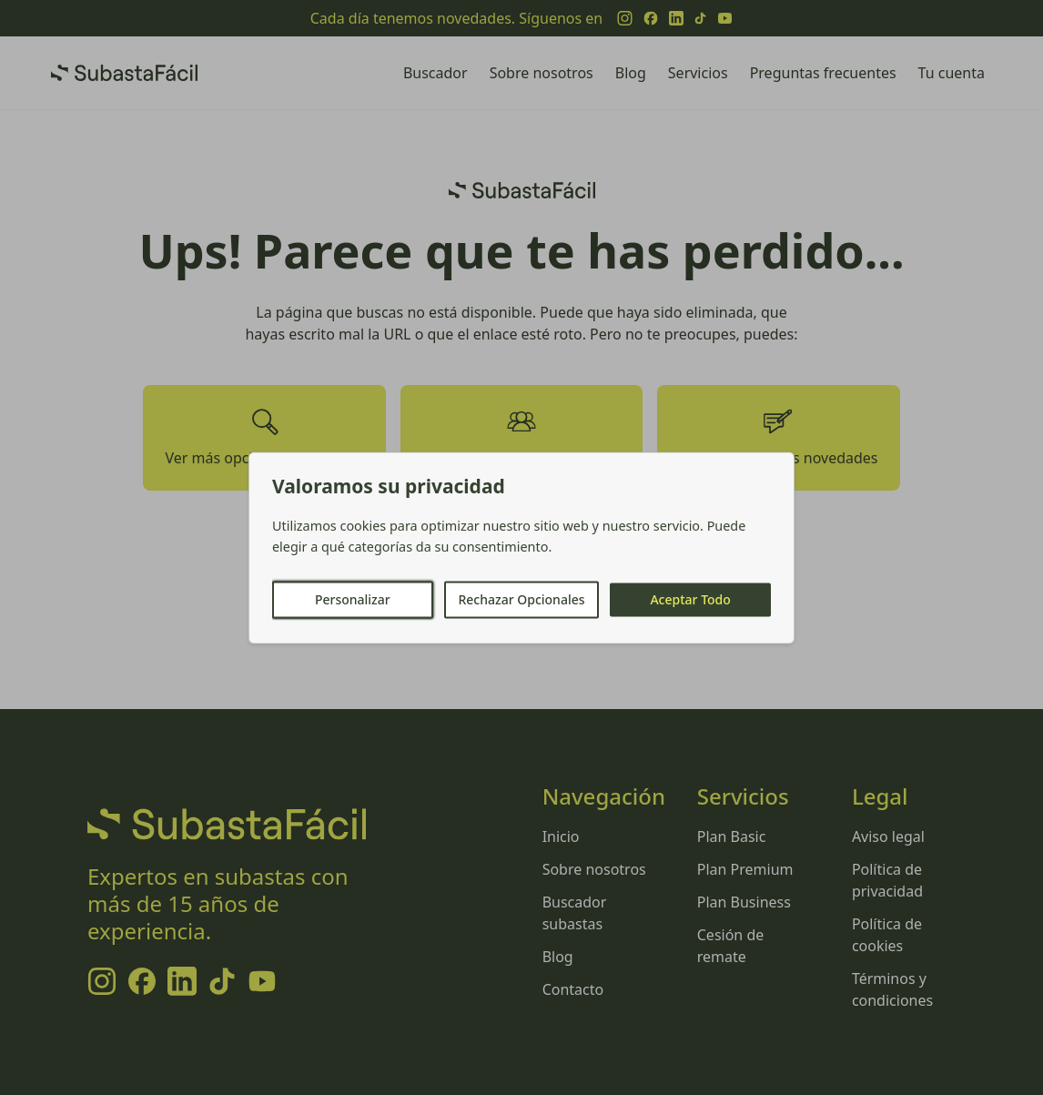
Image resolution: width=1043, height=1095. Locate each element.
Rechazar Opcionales (521, 599)
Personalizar (352, 599)
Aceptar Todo (690, 599)
